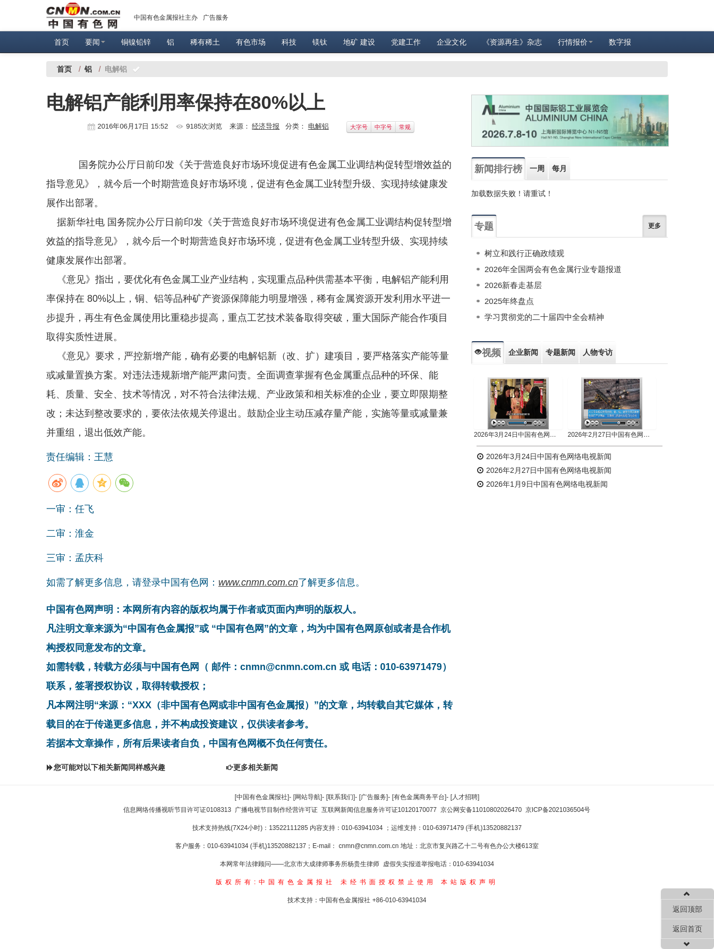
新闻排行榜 (498, 169)
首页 (61, 42)
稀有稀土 (205, 42)
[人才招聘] (465, 797)
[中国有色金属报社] (262, 797)
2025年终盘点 (509, 301)
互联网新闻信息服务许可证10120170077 (379, 810)
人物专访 (598, 352)
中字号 (383, 127)
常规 (405, 127)
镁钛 (319, 42)
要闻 (95, 42)
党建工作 (406, 42)
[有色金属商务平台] (419, 797)
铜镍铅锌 (136, 42)
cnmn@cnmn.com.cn (370, 846)
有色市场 (251, 42)
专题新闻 (560, 352)
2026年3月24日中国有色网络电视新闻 (518, 434)
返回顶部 (687, 909)
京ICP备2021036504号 (558, 810)
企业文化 (451, 42)
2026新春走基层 (513, 285)
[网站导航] (307, 797)
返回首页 (687, 929)
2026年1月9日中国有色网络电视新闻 (542, 484)
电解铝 (318, 126)
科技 (289, 42)
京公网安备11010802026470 (481, 810)
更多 (654, 226)
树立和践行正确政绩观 (524, 253)
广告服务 (215, 17)
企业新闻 (523, 352)
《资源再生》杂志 (512, 42)
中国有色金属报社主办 (166, 17)
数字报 (620, 42)
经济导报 (265, 126)
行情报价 (575, 42)
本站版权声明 (469, 882)
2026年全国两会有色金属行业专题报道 (553, 269)
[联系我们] (340, 797)
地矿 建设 (359, 42)
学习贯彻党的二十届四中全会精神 (544, 316)
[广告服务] (373, 797)
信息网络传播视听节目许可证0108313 (177, 810)
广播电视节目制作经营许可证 (276, 810)
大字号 (359, 127)
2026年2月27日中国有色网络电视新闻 (612, 434)
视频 (487, 353)
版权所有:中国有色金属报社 (275, 882)
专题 (484, 226)
